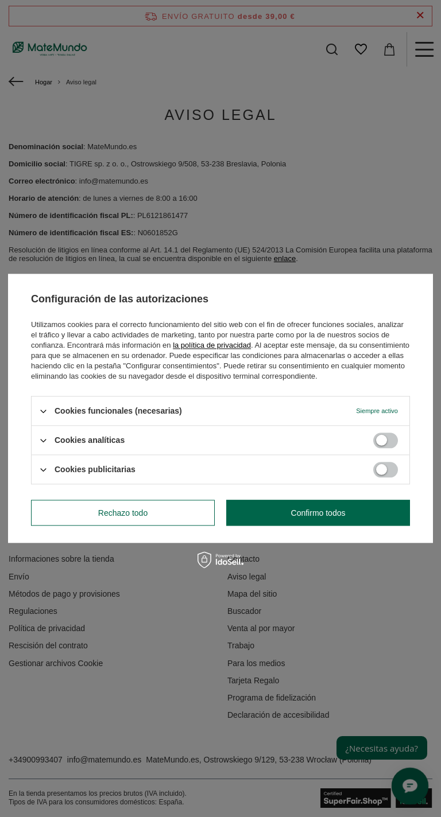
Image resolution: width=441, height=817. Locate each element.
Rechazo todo (123, 513)
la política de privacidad (212, 345)
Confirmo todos (318, 513)
